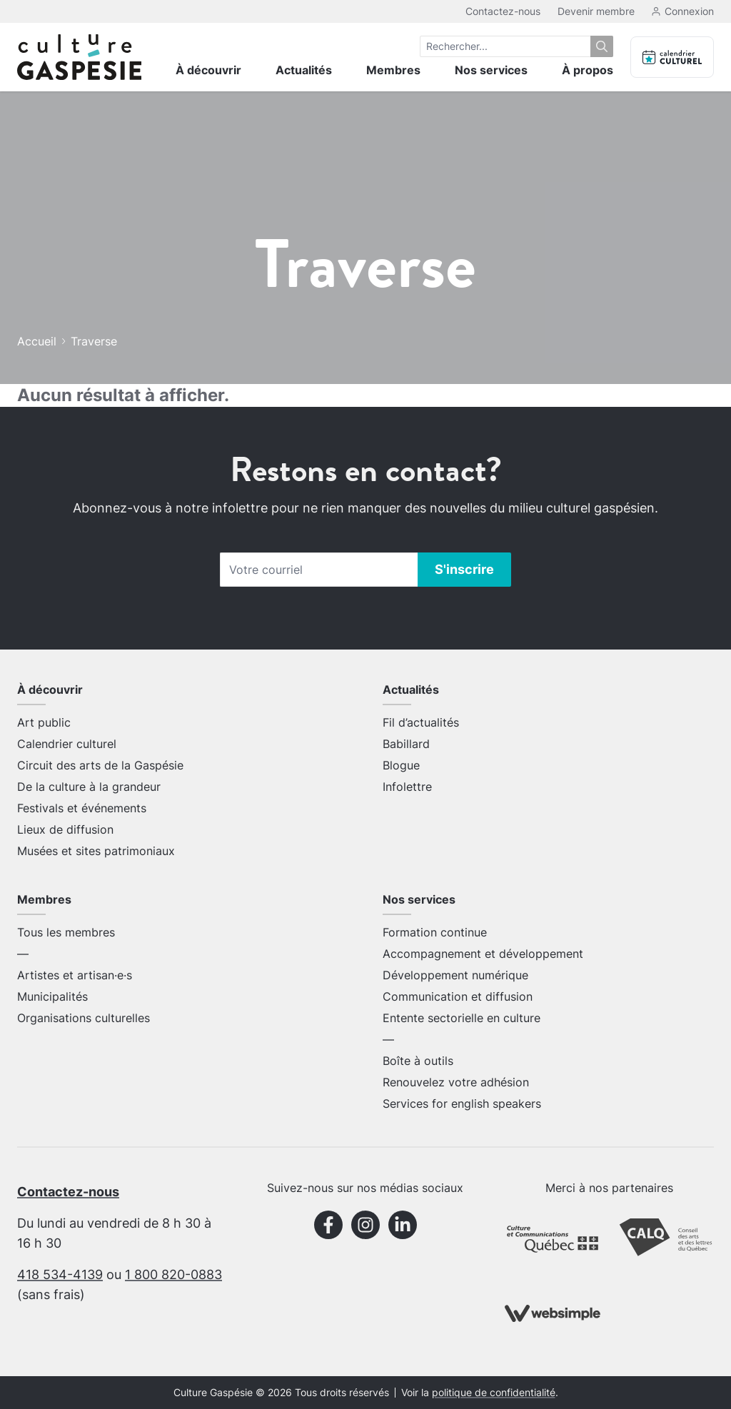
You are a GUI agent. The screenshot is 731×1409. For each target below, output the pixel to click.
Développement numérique (455, 975)
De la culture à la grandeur (89, 786)
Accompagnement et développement (483, 953)
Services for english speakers (462, 1103)
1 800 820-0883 (173, 1274)
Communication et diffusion (458, 996)
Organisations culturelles (83, 1018)
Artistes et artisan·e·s (74, 975)
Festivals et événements (81, 808)
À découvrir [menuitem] (208, 70)
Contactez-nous (502, 11)
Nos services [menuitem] (491, 70)
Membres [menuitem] (393, 70)
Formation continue (435, 932)
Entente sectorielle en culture (461, 1018)
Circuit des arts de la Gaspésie (100, 765)
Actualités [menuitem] (304, 70)
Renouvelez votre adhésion (456, 1082)
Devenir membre (596, 11)
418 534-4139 (60, 1274)
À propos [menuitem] (587, 70)
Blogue (401, 765)
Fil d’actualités (421, 722)
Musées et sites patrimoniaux (96, 851)
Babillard (406, 744)
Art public (44, 722)
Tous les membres (66, 932)
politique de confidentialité (493, 1393)
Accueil (36, 341)
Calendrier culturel (66, 744)
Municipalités (52, 996)
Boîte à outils (418, 1061)
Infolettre (407, 786)
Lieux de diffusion (65, 829)
